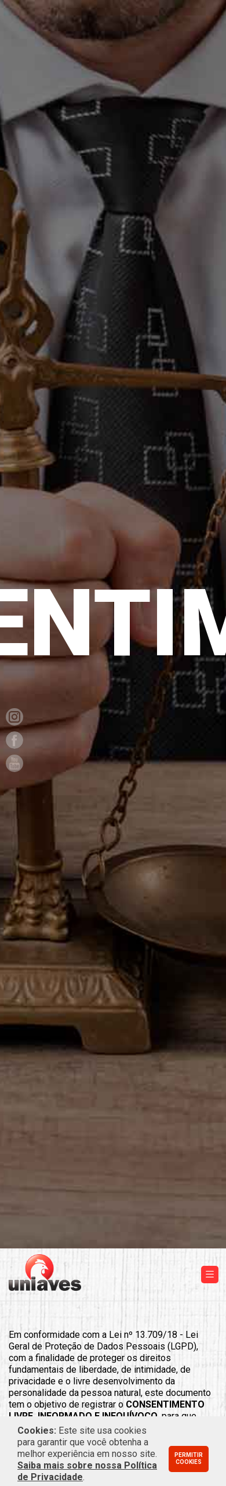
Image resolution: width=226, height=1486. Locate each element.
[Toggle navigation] (210, 1274)
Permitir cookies (188, 1459)
